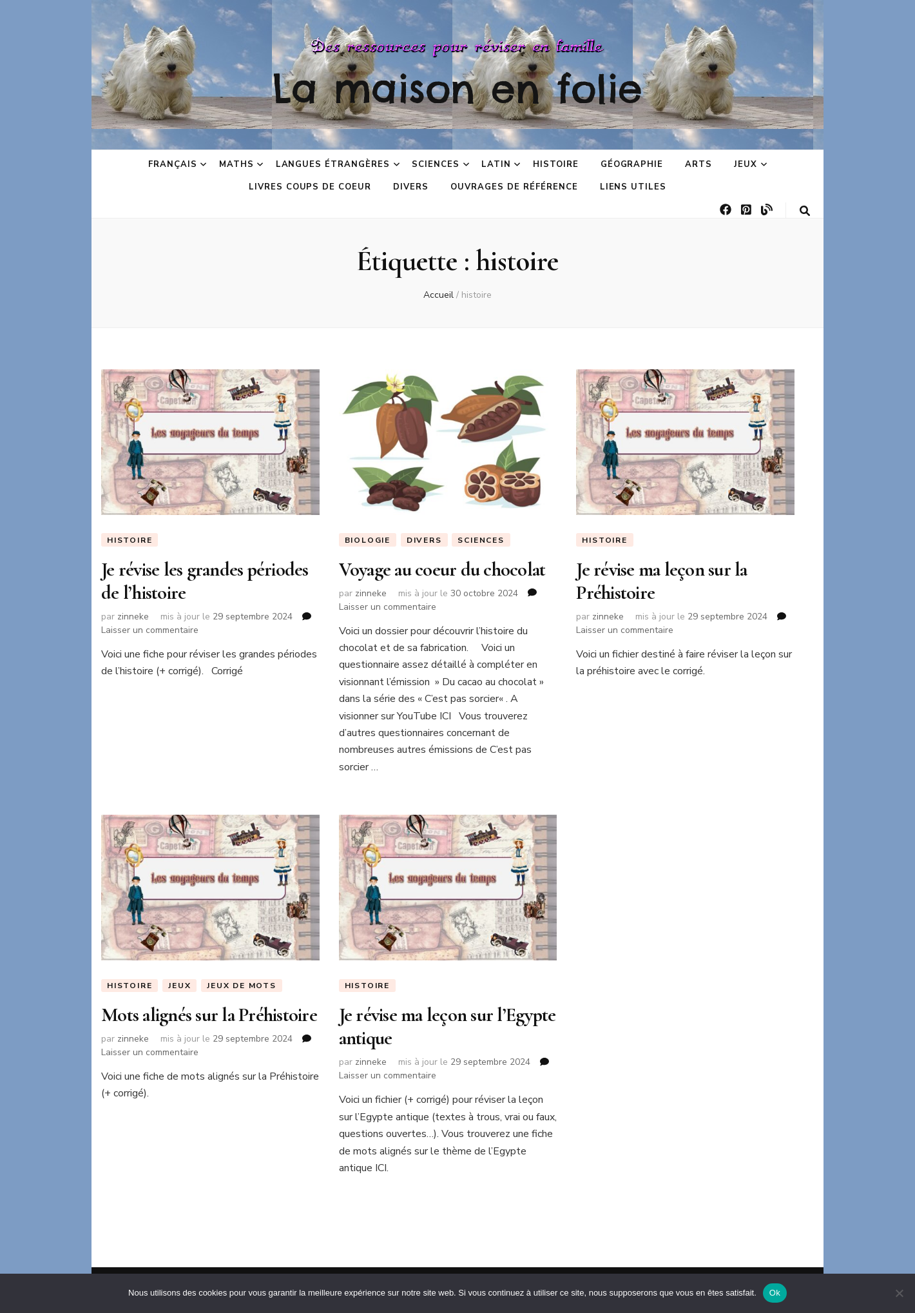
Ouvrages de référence (513, 187)
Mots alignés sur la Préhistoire (209, 1015)
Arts (698, 164)
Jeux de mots (241, 985)
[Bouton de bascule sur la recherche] (805, 211)
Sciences (435, 164)
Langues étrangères (333, 164)
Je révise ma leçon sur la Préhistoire (661, 581)
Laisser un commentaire (149, 630)
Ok (774, 1293)
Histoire (556, 164)
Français (172, 164)
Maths (236, 164)
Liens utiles (633, 187)
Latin (496, 164)
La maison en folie (457, 88)
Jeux (745, 164)
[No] (898, 1293)
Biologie (367, 540)
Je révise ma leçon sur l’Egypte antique (447, 1026)
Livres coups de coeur (310, 187)
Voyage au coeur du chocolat (442, 569)
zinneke (133, 616)
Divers (411, 187)
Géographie (632, 164)
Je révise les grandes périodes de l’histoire (205, 581)
